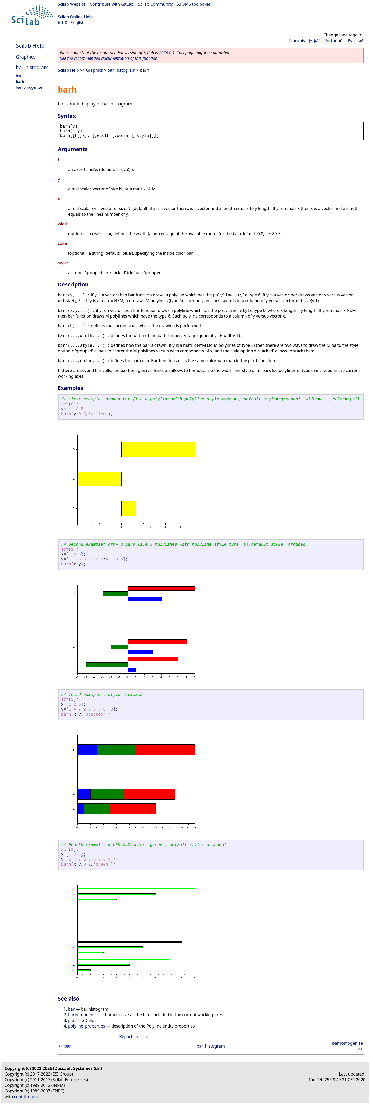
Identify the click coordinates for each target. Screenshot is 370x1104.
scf (65, 404)
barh (20, 81)
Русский (356, 40)
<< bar (65, 1046)
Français (297, 40)
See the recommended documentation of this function (109, 58)
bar (19, 75)
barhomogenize (29, 87)
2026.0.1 (167, 52)
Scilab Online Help (75, 17)
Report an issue (134, 1036)
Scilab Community (155, 4)
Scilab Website (72, 4)
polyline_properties (86, 1026)
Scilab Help (30, 45)
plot (72, 1020)
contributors (26, 1096)
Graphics (25, 56)
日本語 (315, 40)
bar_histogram (32, 67)
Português (334, 40)
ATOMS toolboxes (194, 4)
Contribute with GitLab (112, 4)
